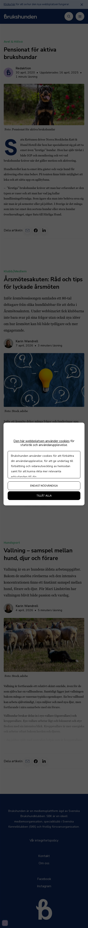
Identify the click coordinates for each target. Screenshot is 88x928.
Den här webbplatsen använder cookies (42, 441)
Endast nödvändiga (44, 485)
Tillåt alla (44, 495)
